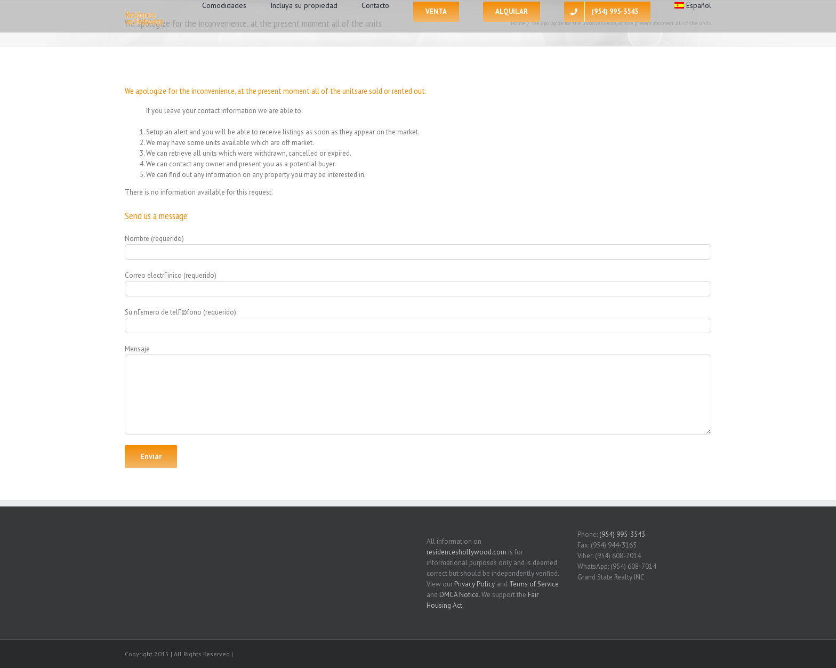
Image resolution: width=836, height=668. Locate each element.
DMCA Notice (459, 594)
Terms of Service (534, 584)
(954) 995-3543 (622, 534)
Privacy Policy (474, 584)
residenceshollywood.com (467, 552)
